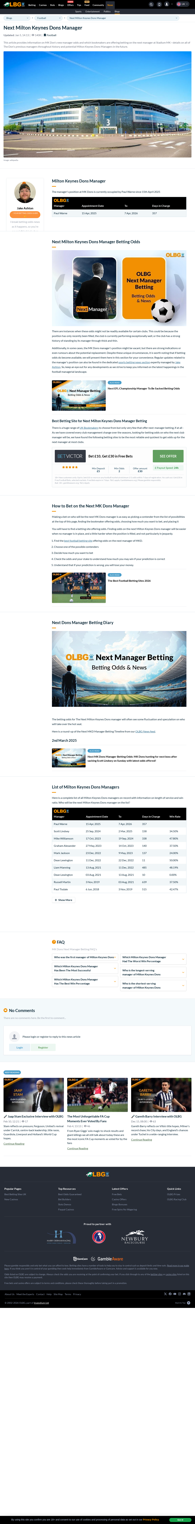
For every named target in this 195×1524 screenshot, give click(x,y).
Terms (68, 1294)
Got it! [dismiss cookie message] (180, 1520)
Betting (32, 5)
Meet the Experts (25, 1294)
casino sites (171, 1274)
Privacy (77, 1294)
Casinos (43, 5)
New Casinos (11, 1199)
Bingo (61, 5)
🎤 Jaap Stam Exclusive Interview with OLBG (33, 1116)
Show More (63, 899)
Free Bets (117, 1194)
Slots (52, 5)
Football (50, 35)
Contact (40, 1294)
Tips (79, 5)
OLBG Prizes (173, 1194)
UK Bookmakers (89, 427)
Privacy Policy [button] (151, 1519)
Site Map (58, 1294)
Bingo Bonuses (119, 1204)
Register (43, 1047)
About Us (9, 1294)
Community (98, 5)
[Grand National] (97, 1174)
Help (49, 1294)
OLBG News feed (145, 731)
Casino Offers (119, 1199)
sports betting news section (134, 362)
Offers (70, 3)
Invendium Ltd (41, 1302)
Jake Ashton (25, 208)
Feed (87, 3)
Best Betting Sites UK (15, 1194)
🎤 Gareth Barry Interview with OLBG (156, 1116)
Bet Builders (64, 1199)
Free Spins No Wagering (124, 1209)
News (110, 5)
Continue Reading (14, 1143)
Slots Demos (64, 1204)
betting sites (157, 1274)
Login (19, 1047)
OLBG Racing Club (176, 1199)
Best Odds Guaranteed (70, 1194)
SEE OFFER (168, 456)
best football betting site (78, 540)
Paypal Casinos (66, 1209)
